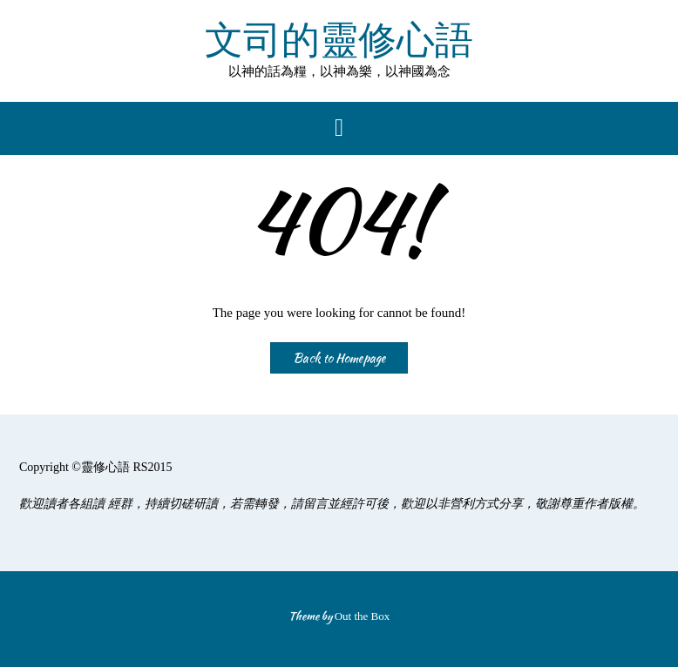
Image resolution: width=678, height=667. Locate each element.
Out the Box (362, 616)
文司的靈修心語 (339, 41)
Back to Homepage (339, 358)
